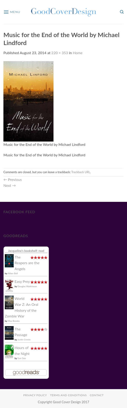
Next (9, 185)
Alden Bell (13, 273)
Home (78, 53)
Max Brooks (14, 320)
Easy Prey (22, 281)
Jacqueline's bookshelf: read (26, 251)
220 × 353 (59, 53)
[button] (11, 12)
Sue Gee (22, 358)
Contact (97, 395)
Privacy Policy (35, 395)
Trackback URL (80, 172)
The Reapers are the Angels (27, 263)
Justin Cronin (24, 339)
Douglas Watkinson (27, 286)
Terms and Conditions (68, 395)
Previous (12, 179)
